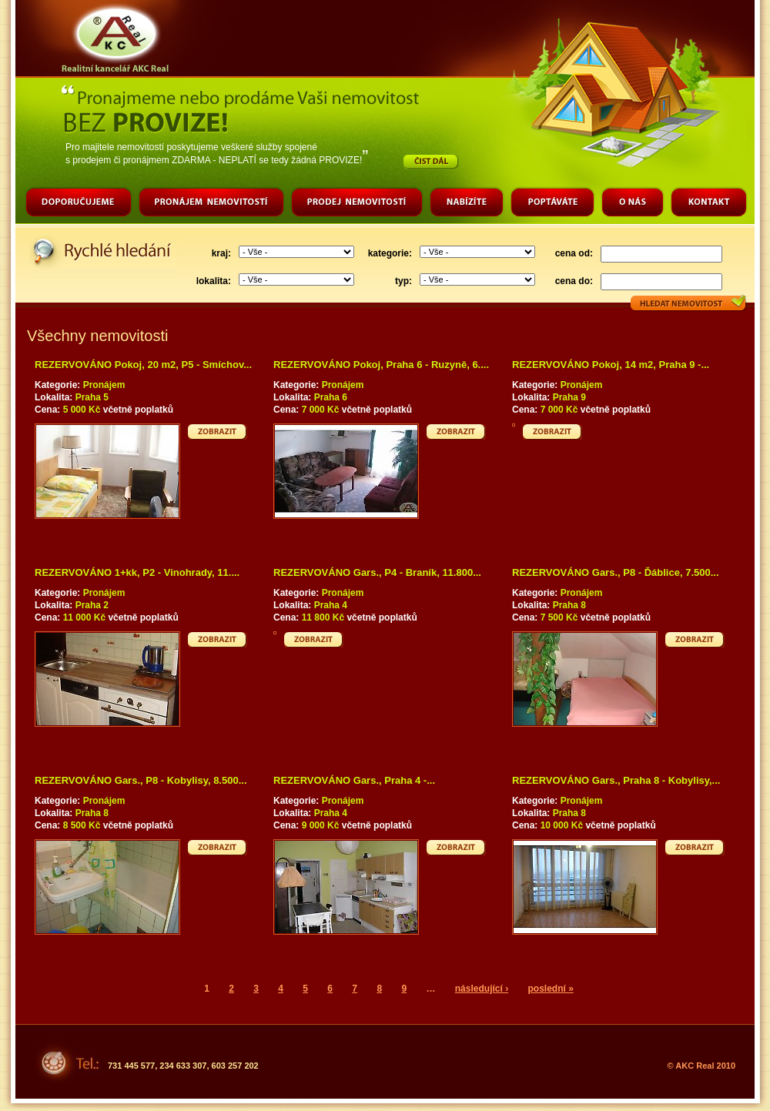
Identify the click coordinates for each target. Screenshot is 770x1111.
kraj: (221, 253)
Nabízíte (466, 204)
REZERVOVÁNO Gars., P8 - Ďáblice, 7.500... (615, 572)
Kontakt (708, 204)
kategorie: (390, 253)
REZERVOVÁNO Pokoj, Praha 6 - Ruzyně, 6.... (381, 364)
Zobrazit (217, 431)
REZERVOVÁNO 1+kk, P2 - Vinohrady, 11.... (137, 572)
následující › (481, 988)
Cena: (49, 409)
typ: (403, 281)
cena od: (574, 253)
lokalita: (213, 281)
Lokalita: (55, 397)
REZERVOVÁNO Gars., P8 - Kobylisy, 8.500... (141, 780)
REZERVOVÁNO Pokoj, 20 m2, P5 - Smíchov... (143, 364)
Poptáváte (552, 204)
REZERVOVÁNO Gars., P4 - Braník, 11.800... (377, 572)
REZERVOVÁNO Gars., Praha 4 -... (354, 780)
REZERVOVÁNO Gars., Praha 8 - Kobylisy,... (616, 780)
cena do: (574, 281)
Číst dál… (431, 161)
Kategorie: (59, 385)
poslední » (550, 988)
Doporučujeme (79, 204)
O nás (632, 204)
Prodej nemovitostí (356, 204)
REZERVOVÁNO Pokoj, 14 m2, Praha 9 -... (610, 364)
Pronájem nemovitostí (211, 204)
